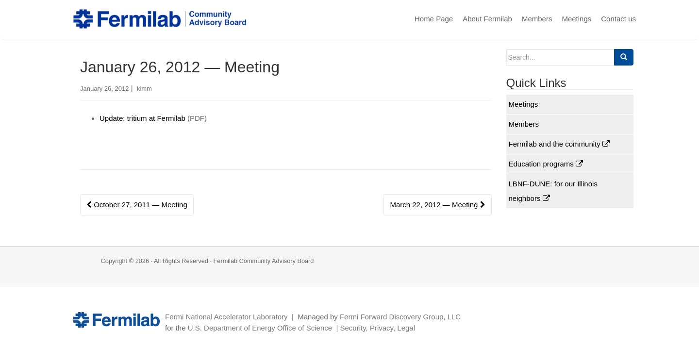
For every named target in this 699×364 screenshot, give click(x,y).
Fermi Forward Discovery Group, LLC (400, 317)
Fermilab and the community (559, 144)
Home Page (434, 19)
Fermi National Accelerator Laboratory (226, 317)
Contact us (618, 19)
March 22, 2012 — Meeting (437, 204)
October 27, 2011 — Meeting (136, 204)
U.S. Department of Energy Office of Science (260, 328)
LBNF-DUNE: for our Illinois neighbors (553, 191)
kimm (144, 88)
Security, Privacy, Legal (377, 328)
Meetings (576, 19)
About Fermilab (487, 19)
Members (537, 19)
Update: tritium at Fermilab (142, 118)
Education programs (546, 164)
